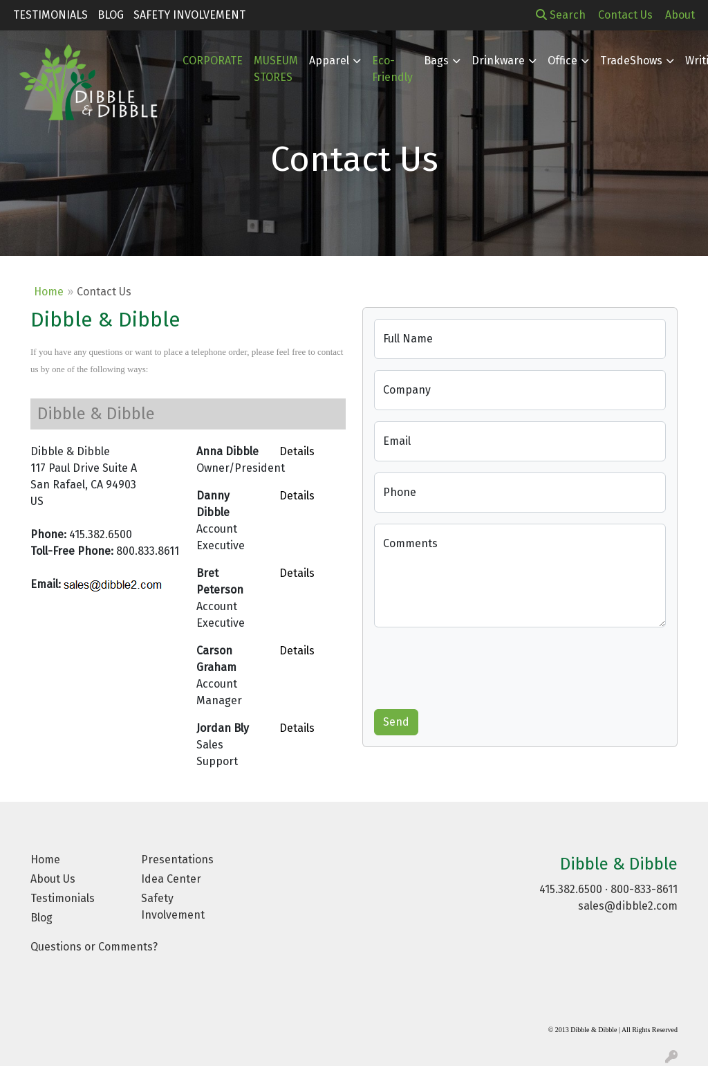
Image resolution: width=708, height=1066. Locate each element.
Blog (110, 14)
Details (297, 451)
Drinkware (498, 60)
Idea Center (171, 878)
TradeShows (631, 60)
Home (49, 291)
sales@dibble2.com (628, 905)
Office (562, 60)
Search (561, 14)
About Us (52, 878)
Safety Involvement (189, 14)
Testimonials (50, 14)
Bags (436, 60)
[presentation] (479, 665)
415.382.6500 (570, 889)
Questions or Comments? (94, 946)
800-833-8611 (644, 889)
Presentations (177, 859)
